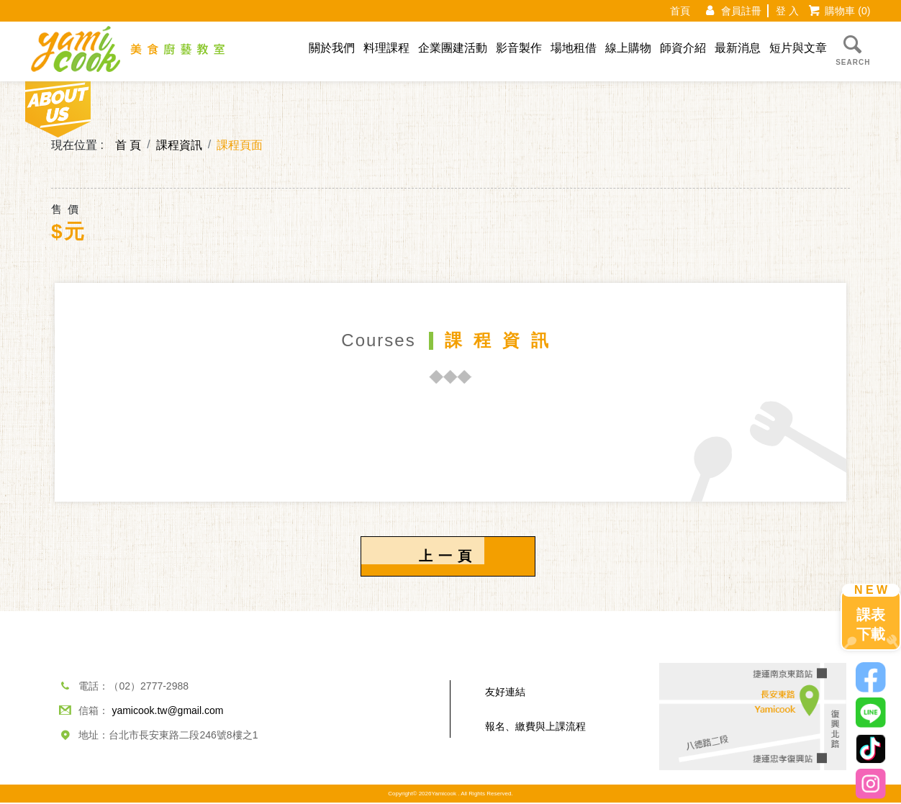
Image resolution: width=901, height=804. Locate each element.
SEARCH (853, 49)
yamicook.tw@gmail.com (167, 712)
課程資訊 (179, 145)
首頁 (680, 11)
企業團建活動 (452, 48)
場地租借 (574, 48)
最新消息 (738, 48)
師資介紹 (683, 48)
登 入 (787, 11)
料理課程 (386, 48)
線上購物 (628, 48)
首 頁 (128, 145)
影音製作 (519, 48)
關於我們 (332, 48)
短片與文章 (798, 48)
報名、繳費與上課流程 (535, 727)
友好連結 (505, 693)
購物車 (847, 11)
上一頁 (448, 556)
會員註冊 (741, 11)
